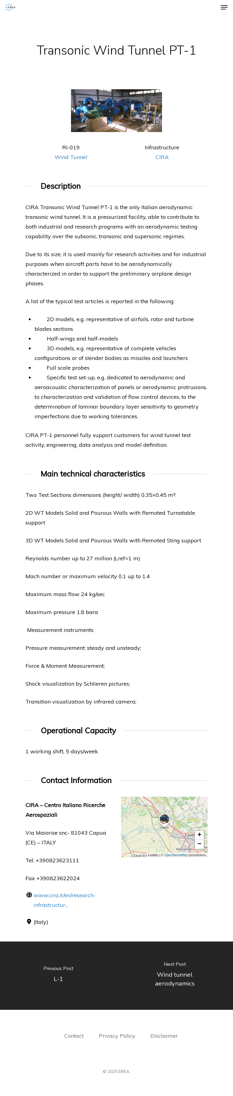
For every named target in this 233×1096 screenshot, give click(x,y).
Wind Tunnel (71, 157)
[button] (164, 827)
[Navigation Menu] (224, 7)
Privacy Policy (118, 1035)
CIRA (162, 157)
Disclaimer (164, 1035)
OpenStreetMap (176, 855)
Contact (74, 1035)
